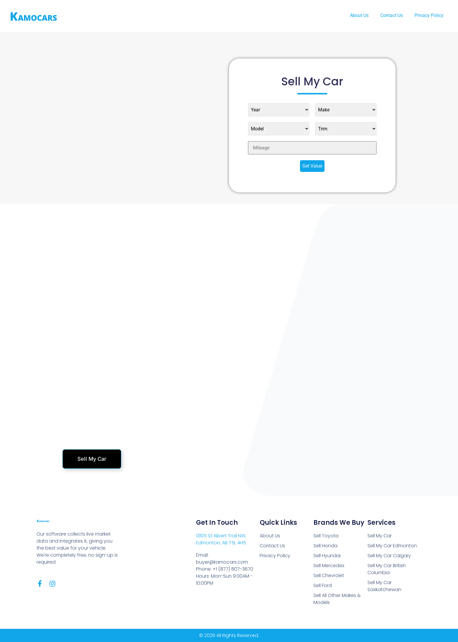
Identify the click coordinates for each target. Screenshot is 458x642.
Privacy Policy (428, 15)
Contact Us (391, 15)
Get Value (312, 166)
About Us (359, 15)
